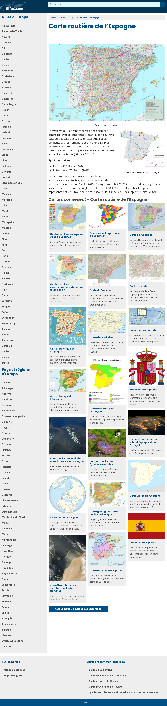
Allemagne (8, 388)
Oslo (4, 250)
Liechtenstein (10, 500)
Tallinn (6, 328)
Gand (5, 115)
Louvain (6, 177)
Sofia (5, 312)
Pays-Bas (7, 551)
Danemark (8, 438)
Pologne (7, 556)
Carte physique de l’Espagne (61, 397)
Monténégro (9, 539)
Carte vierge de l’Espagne (144, 495)
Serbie (5, 590)
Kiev (4, 143)
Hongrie (6, 466)
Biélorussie (8, 410)
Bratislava (8, 76)
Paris (5, 255)
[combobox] (104, 4)
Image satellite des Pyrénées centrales (101, 463)
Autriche (7, 399)
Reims (5, 272)
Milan (5, 205)
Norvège (7, 545)
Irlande (6, 472)
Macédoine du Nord (13, 517)
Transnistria (9, 624)
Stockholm (8, 317)
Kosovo (6, 489)
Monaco (6, 534)
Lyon (5, 188)
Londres (6, 171)
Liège (5, 154)
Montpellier (9, 222)
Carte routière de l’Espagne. (107, 125)
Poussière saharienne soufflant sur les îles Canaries (63, 588)
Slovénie (7, 601)
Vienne (6, 357)
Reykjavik (7, 284)
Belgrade (7, 53)
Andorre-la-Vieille (12, 31)
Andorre (6, 393)
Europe (62, 18)
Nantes (6, 239)
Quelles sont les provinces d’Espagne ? (105, 234)
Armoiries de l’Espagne (143, 389)
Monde (53, 18)
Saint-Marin (9, 584)
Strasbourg (8, 323)
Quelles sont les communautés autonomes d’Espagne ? (66, 287)
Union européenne (12, 640)
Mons (5, 216)
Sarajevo (7, 300)
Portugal (7, 562)
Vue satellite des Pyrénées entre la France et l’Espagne (67, 460)
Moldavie (7, 528)
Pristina (6, 267)
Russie (5, 579)
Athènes (6, 42)
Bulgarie (7, 421)
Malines (6, 194)
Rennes (6, 278)
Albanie (6, 382)
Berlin (5, 59)
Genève (6, 121)
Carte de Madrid (139, 286)
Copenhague (9, 104)
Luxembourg (9, 511)
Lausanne (7, 149)
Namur (6, 233)
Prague (6, 261)
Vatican (6, 646)
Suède (5, 607)
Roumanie (8, 567)
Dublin (5, 109)
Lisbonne (7, 166)
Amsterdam (9, 25)
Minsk (5, 211)
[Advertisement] (96, 37)
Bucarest (7, 93)
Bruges (6, 81)
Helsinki (6, 132)
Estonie (6, 444)
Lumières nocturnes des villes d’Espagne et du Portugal (143, 442)
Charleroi (7, 98)
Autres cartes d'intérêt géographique (78, 609)
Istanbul (6, 138)
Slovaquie (7, 595)
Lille (4, 160)
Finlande (7, 449)
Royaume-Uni (10, 573)
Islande (6, 478)
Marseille (7, 199)
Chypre (6, 427)
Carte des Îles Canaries (143, 330)
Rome (5, 295)
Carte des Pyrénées (101, 337)
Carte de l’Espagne (140, 234)
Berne (5, 64)
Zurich (5, 362)
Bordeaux (7, 70)
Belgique (7, 404)
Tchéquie (7, 618)
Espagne (71, 18)
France (6, 455)
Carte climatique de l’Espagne (102, 410)
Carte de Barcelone (101, 290)
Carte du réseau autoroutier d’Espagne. (142, 172)
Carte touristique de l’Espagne (62, 350)
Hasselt (6, 126)
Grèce (5, 461)
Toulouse (7, 340)
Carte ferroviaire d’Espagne (106, 570)
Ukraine (6, 635)
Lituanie (6, 506)
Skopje (6, 306)
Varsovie (7, 345)
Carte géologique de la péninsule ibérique (104, 513)
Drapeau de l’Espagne (142, 542)
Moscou (6, 227)
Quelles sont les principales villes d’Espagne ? (66, 235)
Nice (4, 244)
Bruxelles (7, 87)
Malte (5, 522)
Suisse (5, 612)
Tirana (5, 334)
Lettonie (7, 494)
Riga (4, 289)
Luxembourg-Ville (12, 182)
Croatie (6, 433)
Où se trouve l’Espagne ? (65, 517)
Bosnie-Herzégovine (14, 416)
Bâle (4, 48)
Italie (5, 483)
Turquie (6, 629)
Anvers (6, 36)
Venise (6, 351)
